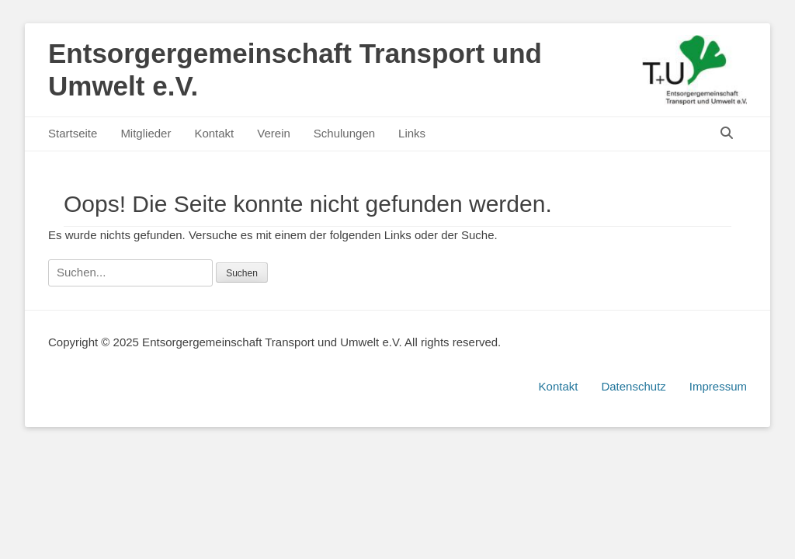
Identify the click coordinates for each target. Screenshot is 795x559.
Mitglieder (145, 133)
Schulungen (344, 133)
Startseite (72, 133)
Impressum (718, 386)
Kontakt (214, 133)
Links (411, 133)
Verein (273, 133)
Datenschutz (633, 386)
